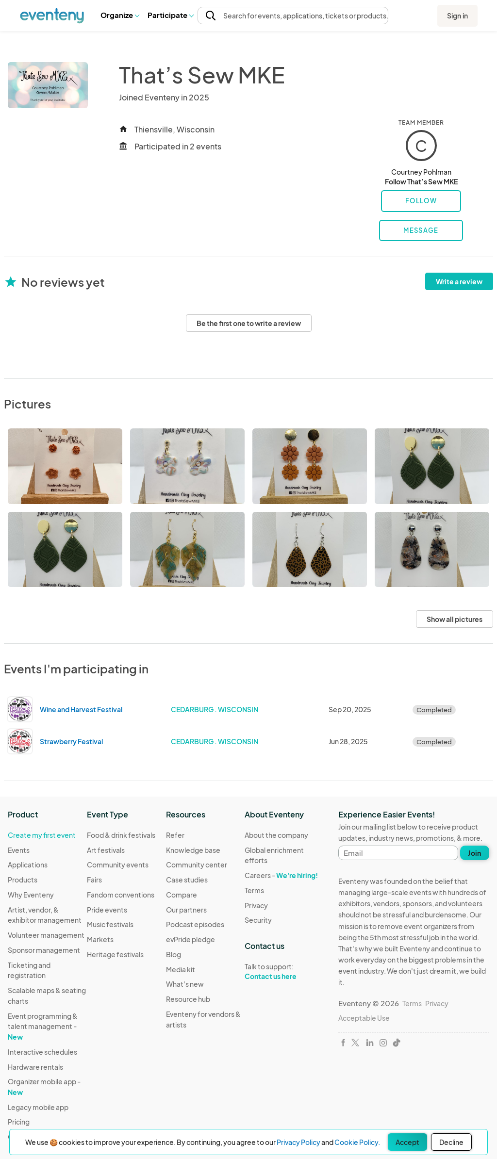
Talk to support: (284, 971)
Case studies (187, 879)
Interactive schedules (42, 1051)
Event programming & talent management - (43, 1026)
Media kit (180, 969)
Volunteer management (46, 934)
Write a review (459, 281)
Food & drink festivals (121, 835)
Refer (175, 835)
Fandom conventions (120, 894)
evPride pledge (190, 939)
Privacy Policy (298, 1142)
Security (258, 919)
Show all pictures (454, 619)
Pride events (107, 909)
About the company (276, 835)
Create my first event (42, 835)
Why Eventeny (31, 894)
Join (474, 853)
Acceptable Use (364, 1017)
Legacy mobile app (38, 1107)
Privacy (256, 905)
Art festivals (106, 850)
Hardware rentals (35, 1066)
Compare (181, 894)
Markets (100, 939)
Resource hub (188, 999)
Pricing (19, 1121)
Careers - (281, 875)
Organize (119, 14)
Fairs (94, 879)
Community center (196, 864)
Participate (170, 14)
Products (22, 879)
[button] (119, 15)
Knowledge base (193, 850)
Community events (118, 864)
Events (19, 850)
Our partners (186, 909)
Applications (28, 864)
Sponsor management (44, 950)
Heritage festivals (115, 954)
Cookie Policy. (357, 1142)
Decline (451, 1142)
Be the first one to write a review (249, 323)
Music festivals (110, 924)
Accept (407, 1142)
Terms (254, 890)
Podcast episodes (195, 924)
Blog (173, 954)
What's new (185, 983)
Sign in (457, 15)
